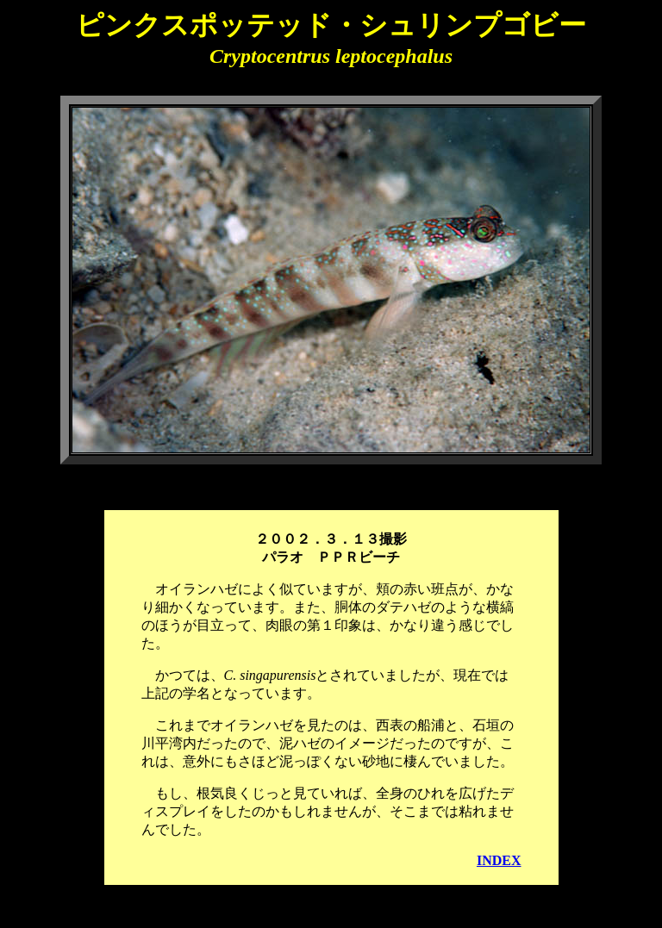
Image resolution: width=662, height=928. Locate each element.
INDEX (499, 860)
